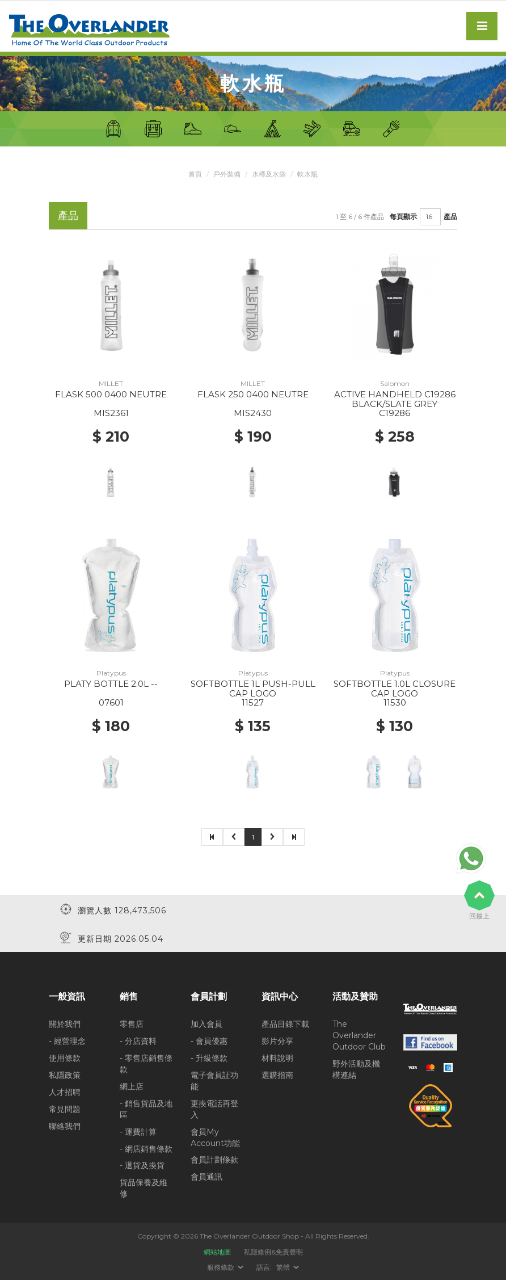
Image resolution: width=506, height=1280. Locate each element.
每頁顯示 (403, 216)
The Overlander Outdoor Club (359, 1034)
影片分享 (277, 1040)
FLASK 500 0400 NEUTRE (111, 394)
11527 (253, 702)
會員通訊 (206, 1177)
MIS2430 (253, 413)
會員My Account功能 (215, 1137)
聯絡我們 (65, 1125)
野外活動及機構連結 (356, 1069)
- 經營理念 (67, 1040)
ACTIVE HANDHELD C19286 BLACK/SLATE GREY (395, 399)
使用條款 (65, 1057)
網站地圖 (217, 1251)
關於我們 (65, 1023)
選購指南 (277, 1074)
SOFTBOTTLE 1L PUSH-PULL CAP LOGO (253, 688)
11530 (394, 702)
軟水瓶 (307, 174)
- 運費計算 (138, 1131)
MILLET (111, 383)
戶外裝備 (227, 174)
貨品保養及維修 (143, 1188)
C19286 (394, 413)
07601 (111, 702)
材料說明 (277, 1057)
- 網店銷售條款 (146, 1148)
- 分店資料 (138, 1040)
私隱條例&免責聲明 (273, 1251)
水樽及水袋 (269, 174)
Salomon (395, 383)
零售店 (132, 1023)
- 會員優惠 (209, 1040)
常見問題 (65, 1108)
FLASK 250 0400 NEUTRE (253, 394)
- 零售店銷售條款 (146, 1063)
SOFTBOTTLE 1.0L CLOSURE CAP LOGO (395, 688)
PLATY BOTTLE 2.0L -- (111, 683)
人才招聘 (65, 1091)
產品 (450, 216)
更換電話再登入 (214, 1108)
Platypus (111, 673)
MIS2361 (111, 413)
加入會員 (206, 1023)
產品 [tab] (68, 215)
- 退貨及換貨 (142, 1165)
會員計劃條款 (214, 1160)
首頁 (195, 174)
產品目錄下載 (285, 1023)
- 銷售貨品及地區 (146, 1108)
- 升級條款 (209, 1057)
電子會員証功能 (214, 1080)
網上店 (132, 1086)
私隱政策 (65, 1074)
